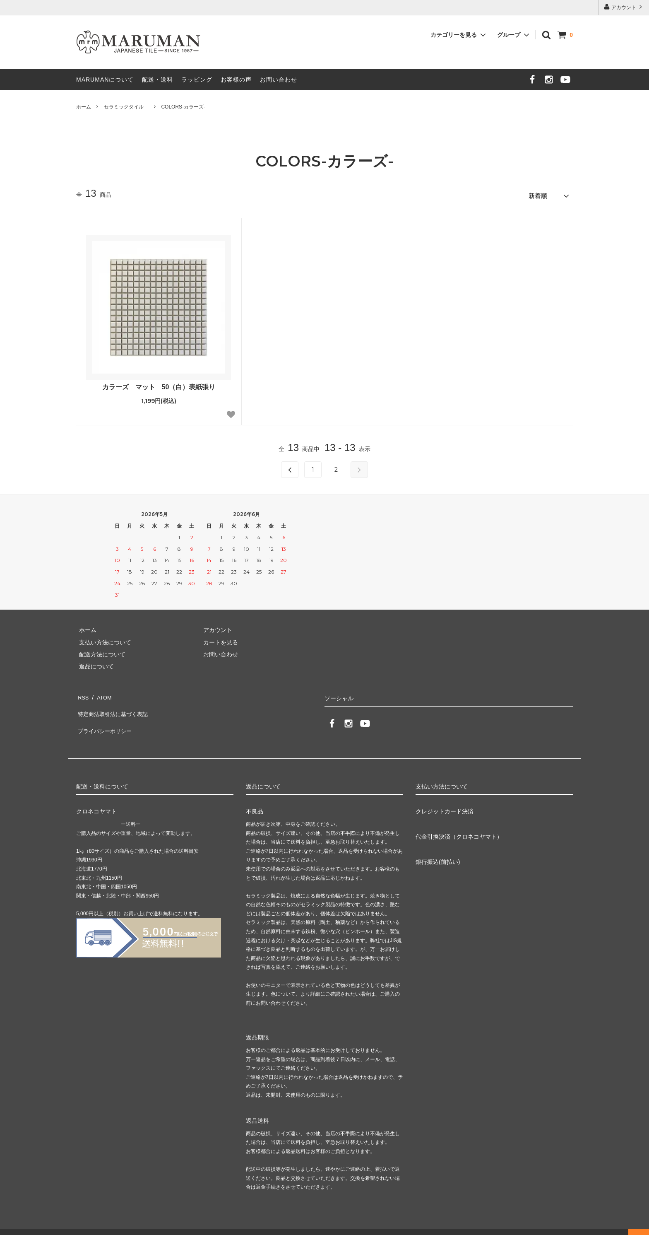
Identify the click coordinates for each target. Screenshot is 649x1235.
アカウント (623, 6)
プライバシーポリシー (105, 717)
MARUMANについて (105, 79)
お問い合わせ (278, 79)
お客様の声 (236, 79)
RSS (82, 693)
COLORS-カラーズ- (183, 107)
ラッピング (196, 79)
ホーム (83, 107)
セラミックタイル (126, 107)
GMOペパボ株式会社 (137, 1224)
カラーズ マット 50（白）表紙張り (159, 384)
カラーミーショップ (26, 1224)
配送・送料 (157, 79)
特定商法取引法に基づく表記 (113, 705)
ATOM (101, 693)
